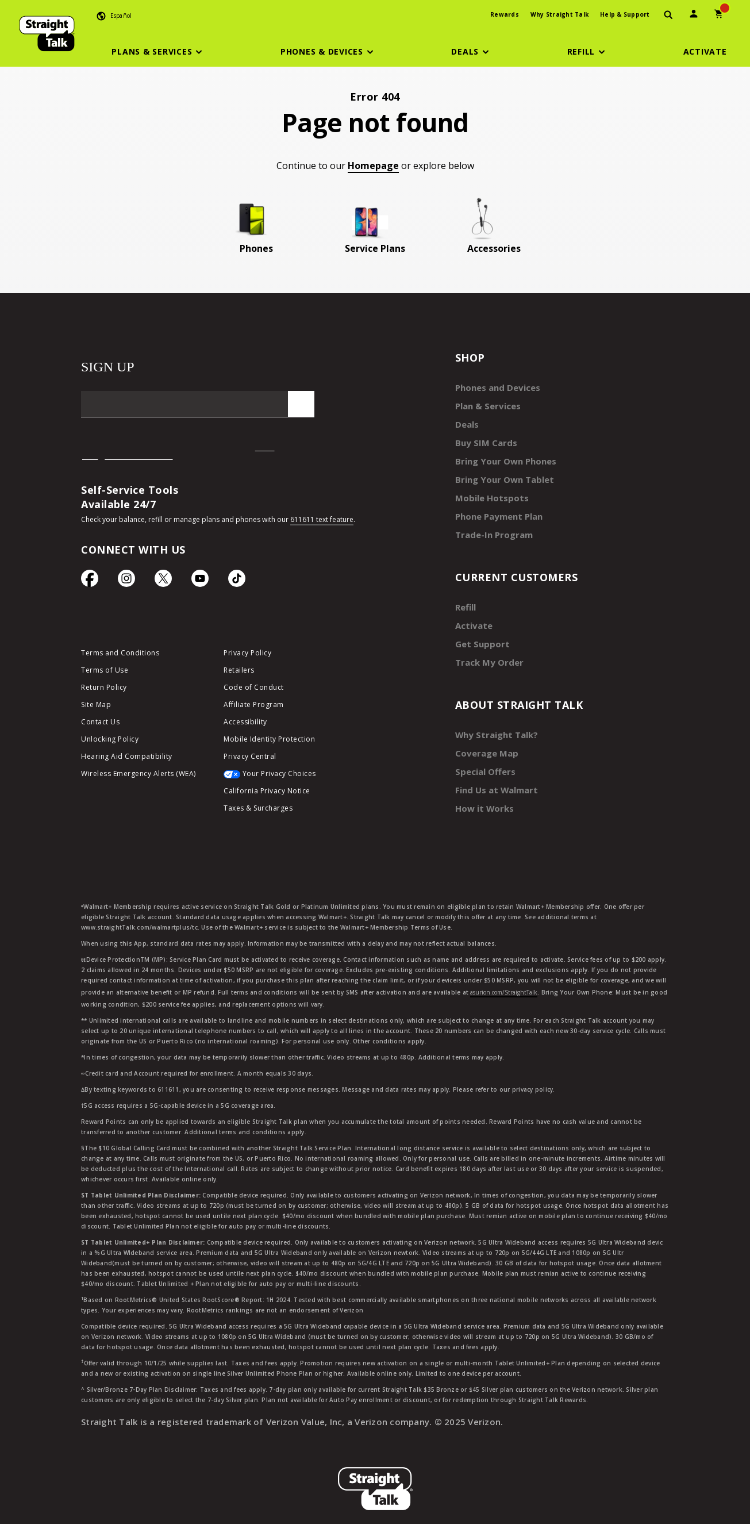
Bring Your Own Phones (501, 456)
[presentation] (668, 15)
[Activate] (705, 52)
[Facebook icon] (89, 581)
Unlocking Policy (110, 742)
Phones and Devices (494, 387)
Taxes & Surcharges (258, 811)
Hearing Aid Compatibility (126, 759)
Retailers (239, 673)
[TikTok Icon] (236, 581)
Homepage (373, 165)
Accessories (494, 248)
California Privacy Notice (267, 794)
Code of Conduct (254, 690)
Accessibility (245, 725)
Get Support (480, 630)
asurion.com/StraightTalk (503, 972)
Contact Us (100, 725)
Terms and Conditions (120, 656)
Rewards (504, 14)
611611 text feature (321, 519)
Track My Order (486, 648)
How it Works (481, 788)
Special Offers (482, 753)
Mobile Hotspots (488, 490)
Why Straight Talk (559, 14)
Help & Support (625, 14)
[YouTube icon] (200, 581)
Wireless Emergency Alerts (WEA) (138, 776)
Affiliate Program (254, 707)
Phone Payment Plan (496, 507)
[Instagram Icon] (126, 581)
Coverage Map (484, 736)
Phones (256, 248)
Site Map (96, 707)
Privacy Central (250, 759)
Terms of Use (104, 673)
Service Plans (375, 248)
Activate (472, 613)
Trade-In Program (491, 525)
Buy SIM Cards (483, 438)
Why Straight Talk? (494, 719)
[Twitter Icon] (163, 581)
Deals (466, 421)
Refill (465, 596)
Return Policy (104, 690)
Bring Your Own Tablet (501, 473)
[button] (158, 52)
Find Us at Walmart (494, 771)
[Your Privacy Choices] (286, 779)
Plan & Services (484, 404)
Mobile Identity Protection (269, 742)
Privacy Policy (247, 656)
